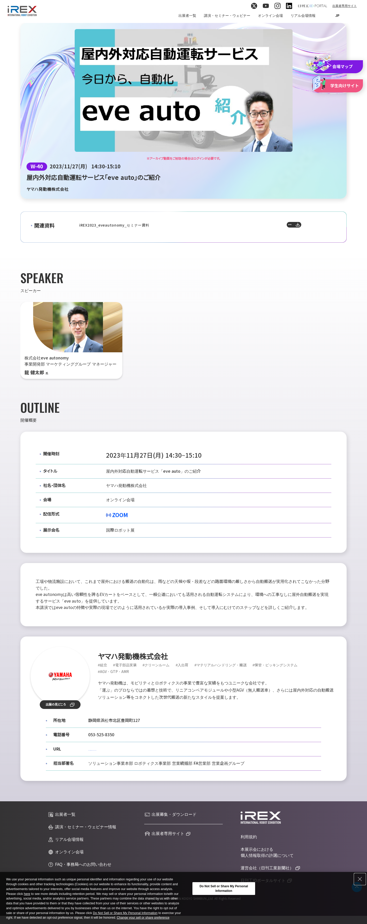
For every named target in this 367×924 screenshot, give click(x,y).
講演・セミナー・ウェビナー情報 (82, 827)
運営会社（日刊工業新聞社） (267, 868)
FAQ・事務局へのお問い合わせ (79, 864)
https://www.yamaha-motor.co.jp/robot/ (127, 749)
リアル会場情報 (303, 16)
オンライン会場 (270, 16)
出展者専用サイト (344, 6)
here (27, 900)
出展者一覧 (187, 16)
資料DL (307, 227)
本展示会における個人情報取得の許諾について (267, 852)
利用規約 (249, 837)
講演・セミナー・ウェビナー (227, 16)
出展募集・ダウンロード (170, 814)
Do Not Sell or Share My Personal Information (125, 919)
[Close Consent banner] (359, 885)
